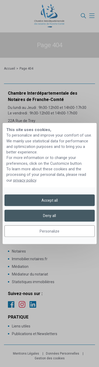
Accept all (49, 200)
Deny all (49, 216)
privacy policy (24, 180)
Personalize (49, 231)
